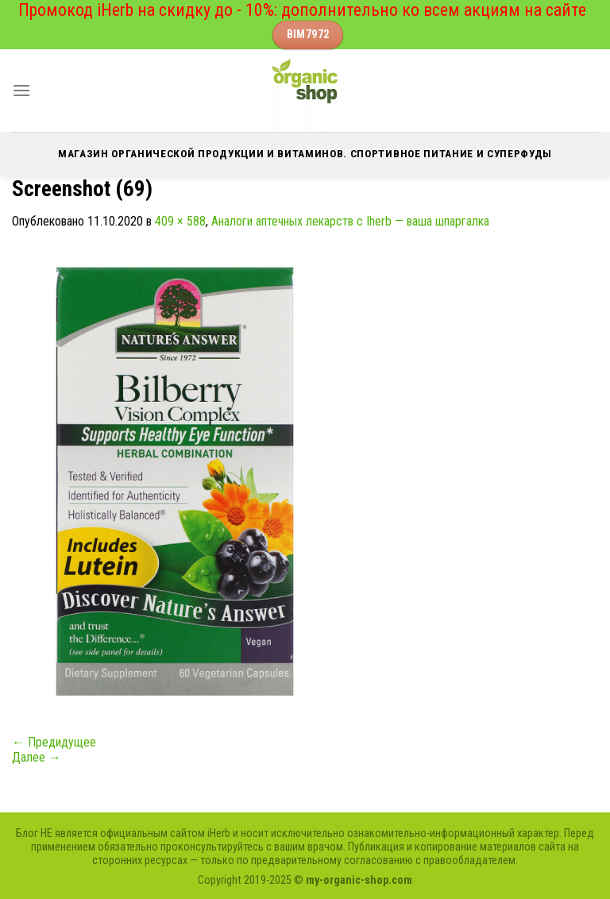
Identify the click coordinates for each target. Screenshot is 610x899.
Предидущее (54, 742)
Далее (36, 757)
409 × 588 (180, 221)
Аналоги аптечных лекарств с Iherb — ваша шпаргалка (350, 221)
